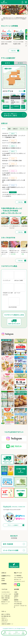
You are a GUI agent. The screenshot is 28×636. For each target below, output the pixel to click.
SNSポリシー (4, 618)
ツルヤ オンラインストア (19, 581)
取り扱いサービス (5, 601)
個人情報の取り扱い (6, 616)
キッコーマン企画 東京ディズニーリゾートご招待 (13, 167)
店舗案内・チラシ (5, 576)
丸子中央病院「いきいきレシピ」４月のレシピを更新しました (14, 154)
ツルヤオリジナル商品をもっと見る (14, 315)
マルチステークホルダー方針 (20, 606)
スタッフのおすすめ (18, 577)
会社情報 (16, 589)
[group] (6, 37)
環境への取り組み (5, 598)
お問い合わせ (4, 620)
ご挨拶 (15, 592)
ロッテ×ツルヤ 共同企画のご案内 (11, 143)
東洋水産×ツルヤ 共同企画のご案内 (12, 160)
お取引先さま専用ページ (7, 624)
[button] (25, 100)
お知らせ (13, 133)
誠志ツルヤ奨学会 (5, 614)
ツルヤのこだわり (5, 592)
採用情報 (3, 584)
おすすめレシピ (17, 579)
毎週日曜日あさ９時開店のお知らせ (11, 148)
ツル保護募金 (4, 600)
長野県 (3, 578)
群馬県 (3, 580)
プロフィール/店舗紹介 (13, 525)
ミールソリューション (6, 594)
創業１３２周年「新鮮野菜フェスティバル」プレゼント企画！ (13, 188)
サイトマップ (4, 622)
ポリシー (16, 598)
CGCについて (4, 603)
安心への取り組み (5, 596)
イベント (12, 140)
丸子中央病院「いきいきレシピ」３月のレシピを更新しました (14, 174)
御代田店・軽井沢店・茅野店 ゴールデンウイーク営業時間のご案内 (13, 136)
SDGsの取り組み (18, 603)
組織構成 (16, 600)
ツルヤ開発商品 (17, 575)
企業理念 (16, 596)
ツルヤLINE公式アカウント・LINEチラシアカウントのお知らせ (13, 195)
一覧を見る (13, 50)
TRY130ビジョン (18, 601)
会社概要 (16, 594)
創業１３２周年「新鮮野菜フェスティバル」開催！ (13, 181)
